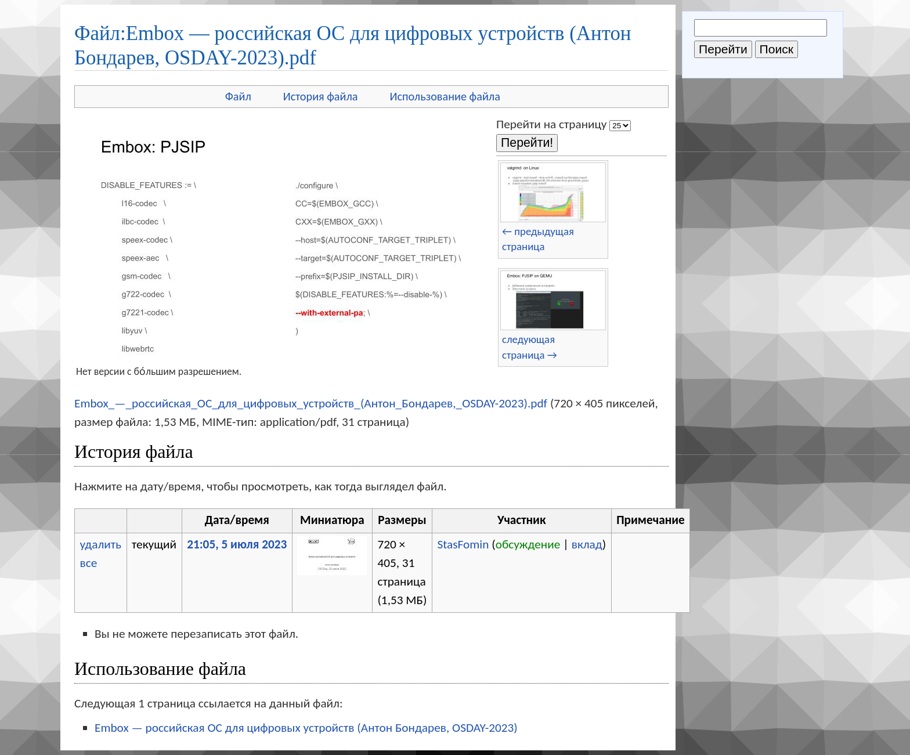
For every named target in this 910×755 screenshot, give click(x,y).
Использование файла (445, 96)
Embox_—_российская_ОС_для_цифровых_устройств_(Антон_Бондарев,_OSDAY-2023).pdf (310, 403)
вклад (587, 544)
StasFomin (463, 544)
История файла (320, 96)
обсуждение (528, 544)
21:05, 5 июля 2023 (237, 544)
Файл (238, 96)
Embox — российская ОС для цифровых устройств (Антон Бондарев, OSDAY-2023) (306, 727)
